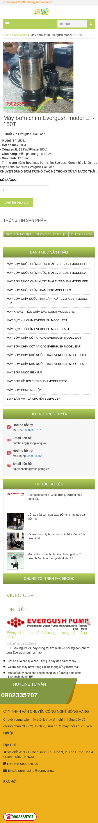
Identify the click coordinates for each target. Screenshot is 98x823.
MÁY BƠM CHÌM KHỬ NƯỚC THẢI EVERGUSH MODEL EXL (46, 364)
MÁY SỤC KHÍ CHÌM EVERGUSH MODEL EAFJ (38, 329)
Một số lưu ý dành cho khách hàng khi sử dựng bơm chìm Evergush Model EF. (54, 556)
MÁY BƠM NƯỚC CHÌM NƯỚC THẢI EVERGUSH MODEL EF (46, 264)
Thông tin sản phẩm (25, 220)
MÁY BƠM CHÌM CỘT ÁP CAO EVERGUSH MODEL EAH (44, 337)
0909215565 (34, 455)
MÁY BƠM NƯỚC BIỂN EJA (25, 372)
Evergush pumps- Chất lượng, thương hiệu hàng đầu (55, 496)
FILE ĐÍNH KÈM (81, 234)
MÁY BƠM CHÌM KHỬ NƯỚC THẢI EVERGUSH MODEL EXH (46, 355)
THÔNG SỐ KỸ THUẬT (51, 234)
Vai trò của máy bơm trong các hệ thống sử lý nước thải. (57, 536)
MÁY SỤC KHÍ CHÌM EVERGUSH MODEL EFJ (37, 320)
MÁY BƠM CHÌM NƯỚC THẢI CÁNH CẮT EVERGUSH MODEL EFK (47, 301)
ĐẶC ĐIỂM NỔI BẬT (18, 234)
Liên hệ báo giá (16, 202)
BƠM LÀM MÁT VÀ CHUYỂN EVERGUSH (34, 398)
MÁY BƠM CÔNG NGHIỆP (24, 390)
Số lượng (8, 180)
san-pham (20, 35)
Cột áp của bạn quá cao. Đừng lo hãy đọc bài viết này (57, 516)
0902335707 (33, 430)
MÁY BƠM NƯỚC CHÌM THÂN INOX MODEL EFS (39, 290)
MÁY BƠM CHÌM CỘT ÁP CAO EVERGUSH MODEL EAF (43, 346)
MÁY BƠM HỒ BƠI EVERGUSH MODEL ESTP (37, 381)
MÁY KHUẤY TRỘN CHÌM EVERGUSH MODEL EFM (41, 311)
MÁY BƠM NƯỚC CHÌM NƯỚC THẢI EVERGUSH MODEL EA (46, 272)
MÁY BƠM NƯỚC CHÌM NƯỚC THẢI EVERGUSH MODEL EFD (47, 281)
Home (7, 35)
